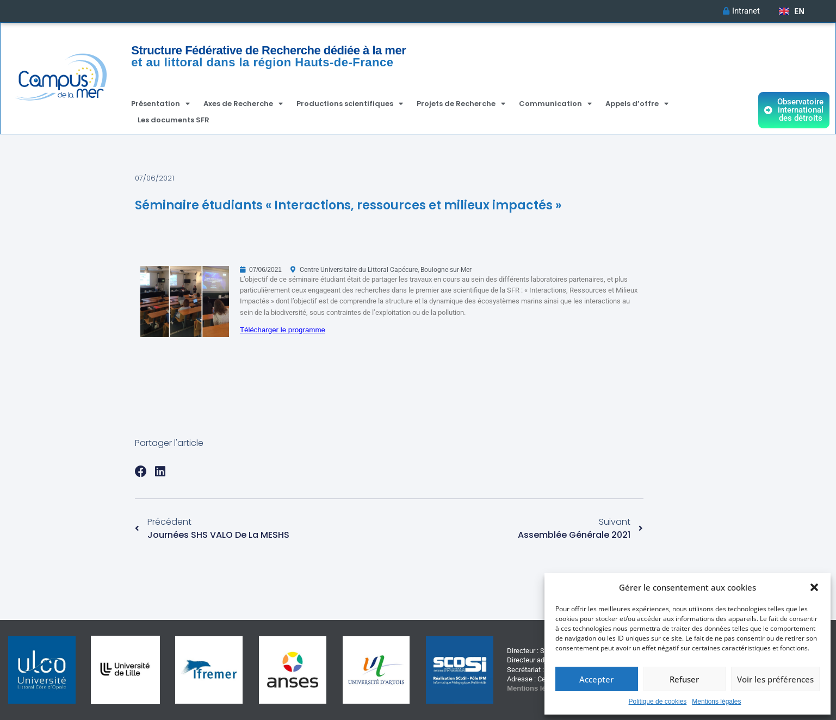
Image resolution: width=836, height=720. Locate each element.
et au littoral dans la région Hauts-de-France (262, 62)
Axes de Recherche (243, 104)
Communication (555, 104)
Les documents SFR (173, 120)
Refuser (684, 679)
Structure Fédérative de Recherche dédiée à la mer (268, 50)
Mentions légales (716, 701)
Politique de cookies (658, 701)
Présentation (160, 104)
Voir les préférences (775, 679)
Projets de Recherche (461, 104)
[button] (814, 587)
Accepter (596, 679)
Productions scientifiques (349, 104)
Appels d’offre (636, 104)
